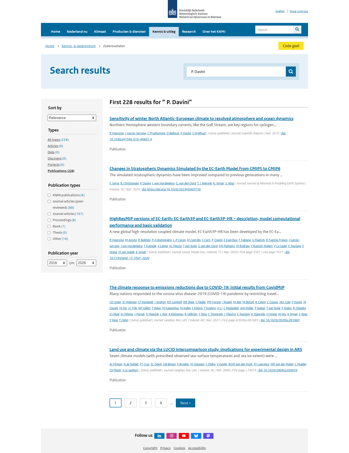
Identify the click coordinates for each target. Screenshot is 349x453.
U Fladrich (258, 240)
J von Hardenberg (131, 246)
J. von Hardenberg (163, 183)
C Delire (210, 364)
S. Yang (229, 183)
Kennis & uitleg (163, 31)
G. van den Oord (186, 183)
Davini (218, 240)
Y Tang (203, 314)
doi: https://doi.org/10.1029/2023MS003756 (171, 189)
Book (59, 226)
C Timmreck (215, 314)
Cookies (179, 448)
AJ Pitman (116, 364)
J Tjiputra (230, 314)
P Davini (186, 133)
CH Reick (115, 370)
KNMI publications (69, 195)
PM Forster (214, 302)
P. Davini (145, 183)
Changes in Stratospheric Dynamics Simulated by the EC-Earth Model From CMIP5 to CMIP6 (195, 168)
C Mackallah (231, 308)
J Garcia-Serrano (135, 133)
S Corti (206, 240)
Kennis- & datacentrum (79, 46)
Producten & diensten (129, 31)
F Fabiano (245, 240)
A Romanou (175, 314)
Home (55, 31)
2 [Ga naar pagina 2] (131, 402)
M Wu (282, 314)
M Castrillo (194, 240)
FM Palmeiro (227, 246)
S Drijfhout (199, 133)
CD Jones (115, 302)
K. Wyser (218, 183)
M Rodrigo (243, 246)
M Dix (123, 308)
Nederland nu (77, 31)
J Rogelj (227, 302)
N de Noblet (131, 364)
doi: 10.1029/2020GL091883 (280, 320)
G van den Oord (207, 246)
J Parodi (139, 314)
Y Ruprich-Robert (262, 246)
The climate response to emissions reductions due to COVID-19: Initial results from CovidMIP (197, 287)
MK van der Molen (281, 364)
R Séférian (191, 314)
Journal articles (68, 214)
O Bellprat (172, 133)
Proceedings (64, 220)
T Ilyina (156, 308)
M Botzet (248, 302)
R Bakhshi (144, 240)
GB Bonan (169, 364)
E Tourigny (294, 246)
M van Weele (126, 252)
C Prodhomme (156, 133)
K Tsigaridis (258, 314)
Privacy (165, 448)
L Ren (163, 314)
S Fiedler (200, 302)
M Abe (237, 302)
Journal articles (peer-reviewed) (68, 204)
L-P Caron (179, 240)
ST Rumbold (145, 302)
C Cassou (272, 302)
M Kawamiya (170, 308)
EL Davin (156, 364)
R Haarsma (117, 133)
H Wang (271, 314)
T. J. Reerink (204, 183)
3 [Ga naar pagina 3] (146, 402)
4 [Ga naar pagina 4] (161, 402)
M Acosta (131, 240)
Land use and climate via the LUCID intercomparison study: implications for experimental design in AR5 (206, 349)
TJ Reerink (152, 314)
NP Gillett (144, 308)
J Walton (160, 302)
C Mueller (300, 364)
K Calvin (260, 302)
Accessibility (197, 448)
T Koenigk (150, 246)
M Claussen (197, 364)
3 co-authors (130, 370)
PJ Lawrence (261, 364)
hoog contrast (299, 11)
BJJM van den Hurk (240, 364)
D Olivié (114, 314)
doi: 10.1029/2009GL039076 (277, 370)
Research (189, 31)
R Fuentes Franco (276, 240)
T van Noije (190, 246)
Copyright (150, 448)
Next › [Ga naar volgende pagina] (185, 402)
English (280, 11)
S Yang (303, 314)
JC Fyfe (132, 308)
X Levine (163, 246)
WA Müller (246, 308)
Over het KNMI (214, 31)
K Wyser (141, 252)
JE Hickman (129, 302)
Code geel (291, 45)
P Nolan (287, 308)
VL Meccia (175, 246)
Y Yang (114, 320)
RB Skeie (188, 302)
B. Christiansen (129, 183)
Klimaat (100, 31)
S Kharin (197, 308)
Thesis (60, 232)
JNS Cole (284, 302)
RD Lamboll (174, 302)
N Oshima (127, 314)
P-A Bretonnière (162, 240)
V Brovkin (183, 364)
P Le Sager (280, 246)
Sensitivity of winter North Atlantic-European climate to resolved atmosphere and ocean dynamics (202, 118)
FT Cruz (144, 364)
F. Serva (114, 183)
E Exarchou (230, 240)
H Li (219, 308)
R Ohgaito (299, 308)
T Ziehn (123, 320)
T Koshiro (210, 308)
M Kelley (185, 308)
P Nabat (260, 308)
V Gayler (222, 364)
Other (60, 239)
